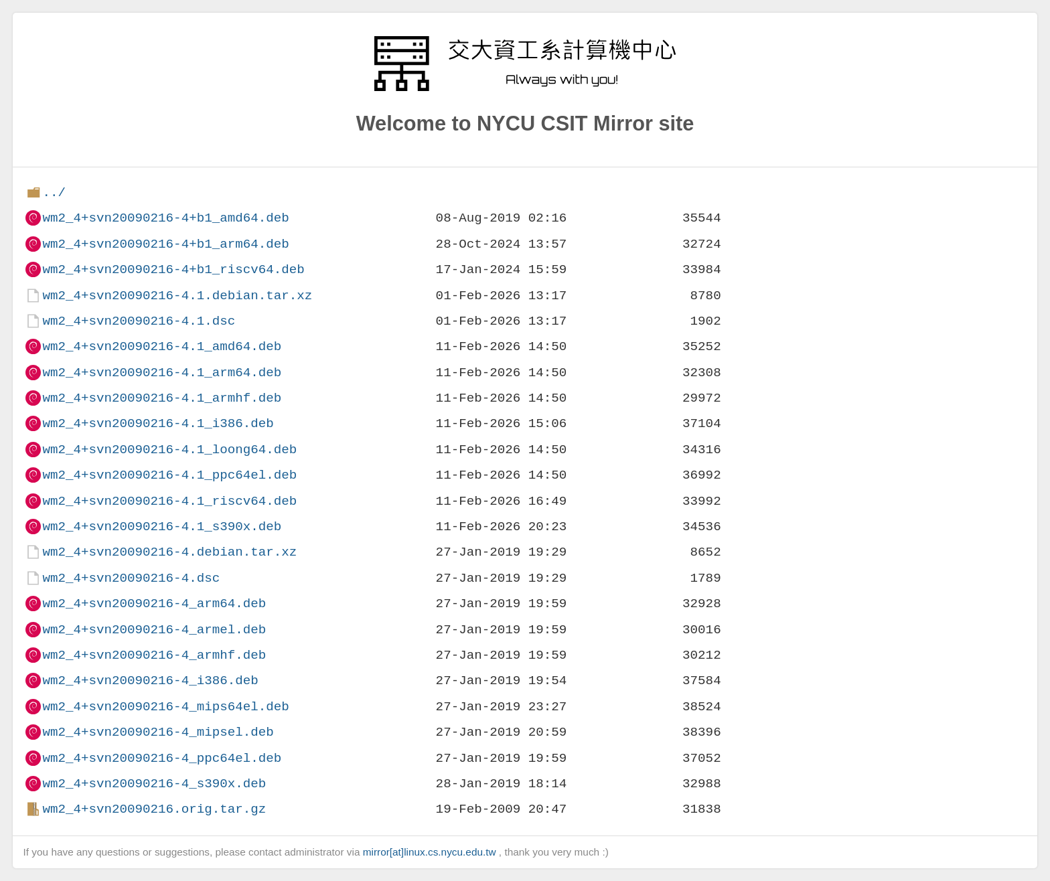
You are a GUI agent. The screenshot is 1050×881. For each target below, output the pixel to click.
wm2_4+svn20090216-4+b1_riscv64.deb (173, 269)
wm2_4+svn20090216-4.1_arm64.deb (161, 373)
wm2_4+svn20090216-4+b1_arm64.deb (165, 244)
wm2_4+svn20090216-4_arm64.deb (154, 603)
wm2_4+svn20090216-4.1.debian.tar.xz (177, 296)
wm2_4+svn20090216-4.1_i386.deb (157, 423)
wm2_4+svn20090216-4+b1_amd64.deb (165, 218)
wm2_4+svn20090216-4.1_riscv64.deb (169, 501)
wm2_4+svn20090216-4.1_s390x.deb (161, 526)
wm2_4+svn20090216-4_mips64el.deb (165, 707)
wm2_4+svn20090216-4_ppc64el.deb (161, 758)
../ (54, 192)
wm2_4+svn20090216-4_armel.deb (154, 630)
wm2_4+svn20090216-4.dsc (131, 578)
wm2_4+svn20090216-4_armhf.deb (154, 655)
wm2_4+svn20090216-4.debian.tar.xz (169, 552)
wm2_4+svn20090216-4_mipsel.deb (157, 732)
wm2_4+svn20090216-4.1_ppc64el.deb (169, 475)
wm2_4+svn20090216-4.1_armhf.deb (161, 398)
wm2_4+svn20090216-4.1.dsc (138, 321)
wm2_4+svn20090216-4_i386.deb (150, 680)
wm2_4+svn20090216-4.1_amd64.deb (161, 346)
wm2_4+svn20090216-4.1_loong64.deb (169, 449)
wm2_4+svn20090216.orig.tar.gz (154, 809)
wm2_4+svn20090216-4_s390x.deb (154, 784)
